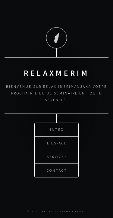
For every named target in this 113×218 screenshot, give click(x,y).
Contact (57, 170)
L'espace (57, 142)
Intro (57, 129)
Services (57, 156)
